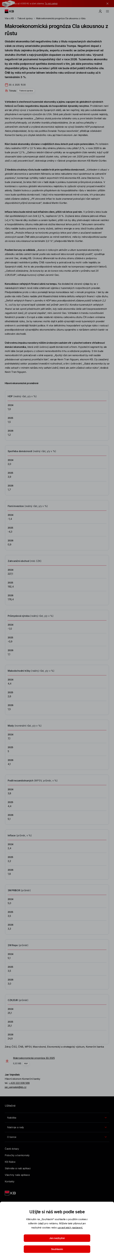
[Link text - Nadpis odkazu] (10, 1193)
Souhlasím (57, 1249)
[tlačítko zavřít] (106, 3)
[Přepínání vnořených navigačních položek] (57, 1117)
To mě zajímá (51, 3)
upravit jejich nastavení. (70, 1227)
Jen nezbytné (57, 1238)
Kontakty (9, 1181)
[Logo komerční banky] (12, 11)
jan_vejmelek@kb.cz (15, 1087)
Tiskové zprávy (25, 18)
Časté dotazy (12, 1148)
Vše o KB (9, 18)
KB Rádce (10, 1161)
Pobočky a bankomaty (17, 1155)
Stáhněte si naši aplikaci (18, 1168)
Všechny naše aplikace (17, 1174)
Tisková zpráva (26, 91)
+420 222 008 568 (19, 1082)
